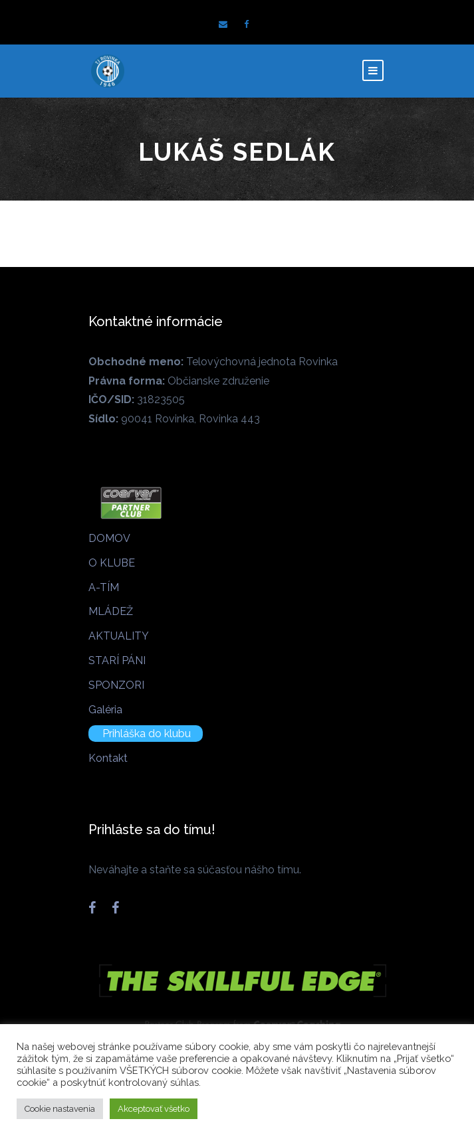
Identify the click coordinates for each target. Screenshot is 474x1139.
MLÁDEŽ (110, 611)
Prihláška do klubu (146, 733)
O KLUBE (111, 563)
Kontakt (108, 758)
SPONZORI (116, 685)
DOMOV (109, 538)
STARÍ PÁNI (117, 660)
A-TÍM (103, 587)
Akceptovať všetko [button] (153, 1109)
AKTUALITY (118, 636)
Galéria (105, 709)
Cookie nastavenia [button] (60, 1109)
